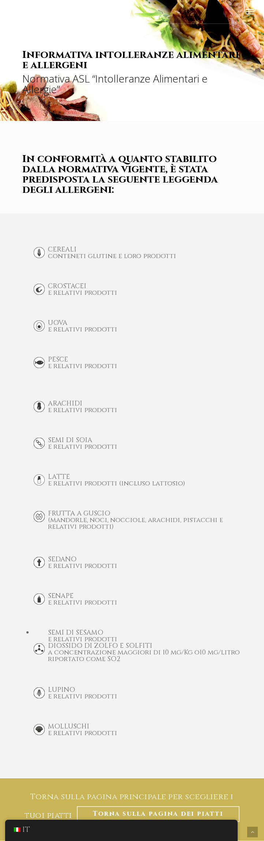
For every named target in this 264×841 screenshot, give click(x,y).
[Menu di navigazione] (250, 11)
